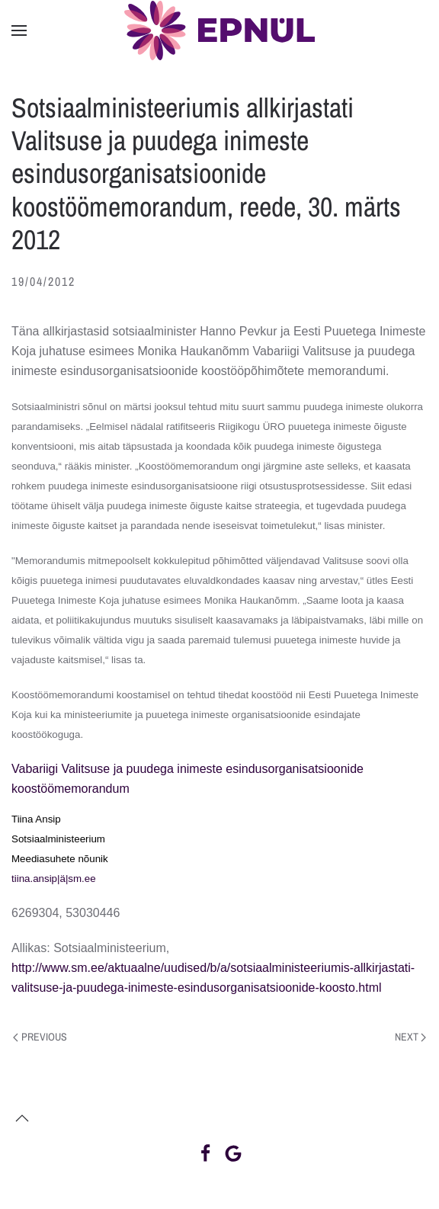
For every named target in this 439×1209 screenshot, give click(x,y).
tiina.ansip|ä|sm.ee (53, 878)
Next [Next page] (411, 1037)
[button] (19, 30)
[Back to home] (219, 30)
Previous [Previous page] (40, 1037)
